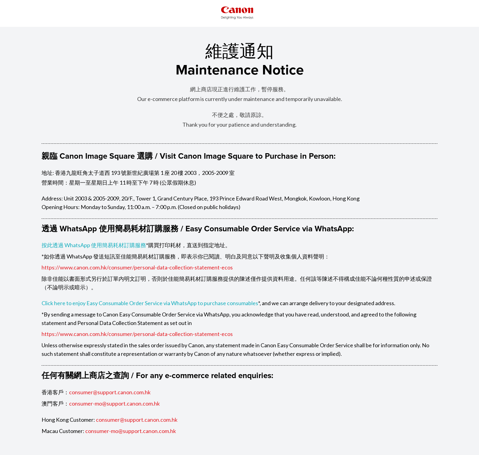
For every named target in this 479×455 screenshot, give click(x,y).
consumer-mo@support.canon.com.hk (114, 402)
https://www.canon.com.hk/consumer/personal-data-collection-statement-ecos (137, 267)
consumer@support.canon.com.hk (110, 391)
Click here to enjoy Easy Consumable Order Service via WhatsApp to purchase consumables (150, 302)
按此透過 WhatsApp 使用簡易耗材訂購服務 (94, 245)
